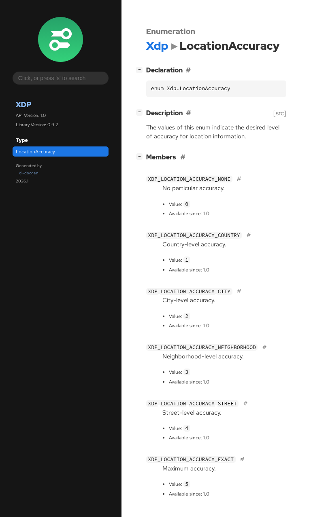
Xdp (24, 105)
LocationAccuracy (35, 151)
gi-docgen (28, 173)
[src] (279, 113)
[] (141, 69)
